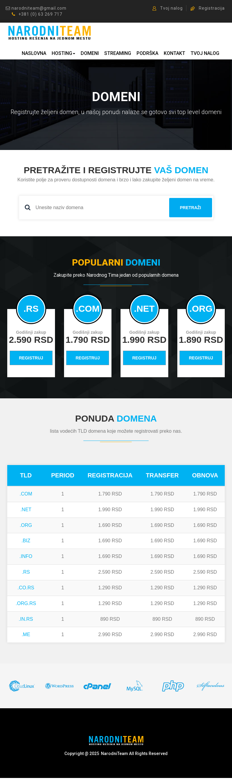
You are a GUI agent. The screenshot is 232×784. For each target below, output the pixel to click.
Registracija (208, 8)
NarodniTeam (114, 753)
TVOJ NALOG (205, 54)
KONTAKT (174, 54)
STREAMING (117, 54)
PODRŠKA (147, 54)
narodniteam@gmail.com (36, 8)
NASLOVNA (34, 54)
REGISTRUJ (31, 358)
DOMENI (90, 54)
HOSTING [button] (63, 54)
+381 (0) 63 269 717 (37, 14)
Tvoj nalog (168, 8)
